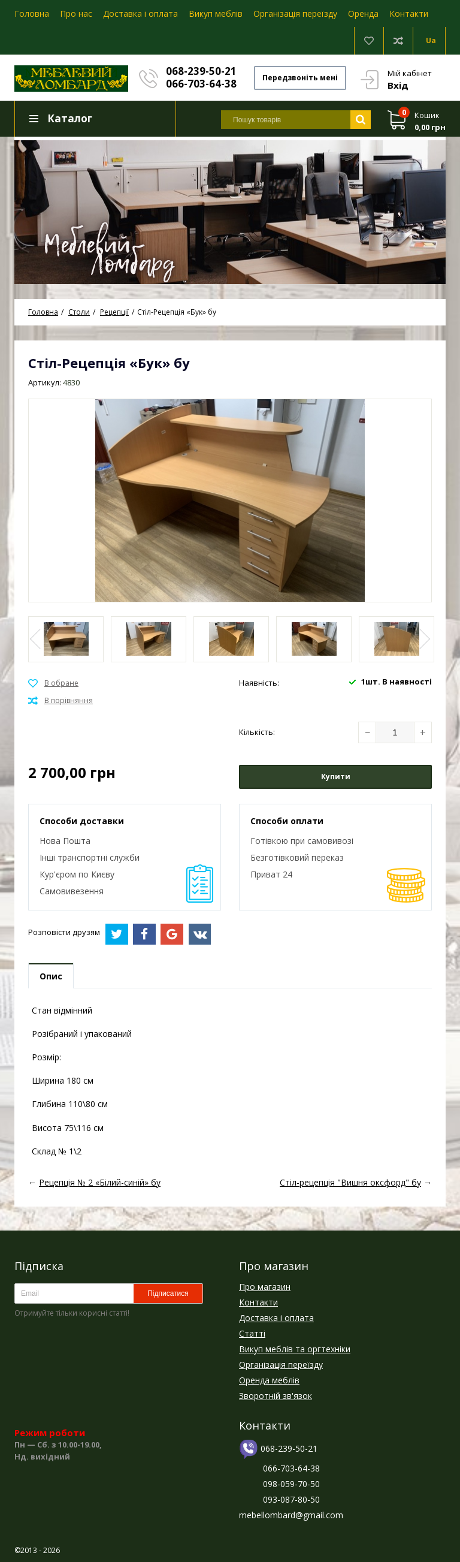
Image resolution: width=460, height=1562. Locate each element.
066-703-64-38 (201, 84)
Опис (51, 976)
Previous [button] (37, 639)
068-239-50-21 (201, 71)
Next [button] (423, 639)
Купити (335, 776)
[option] (230, 210)
